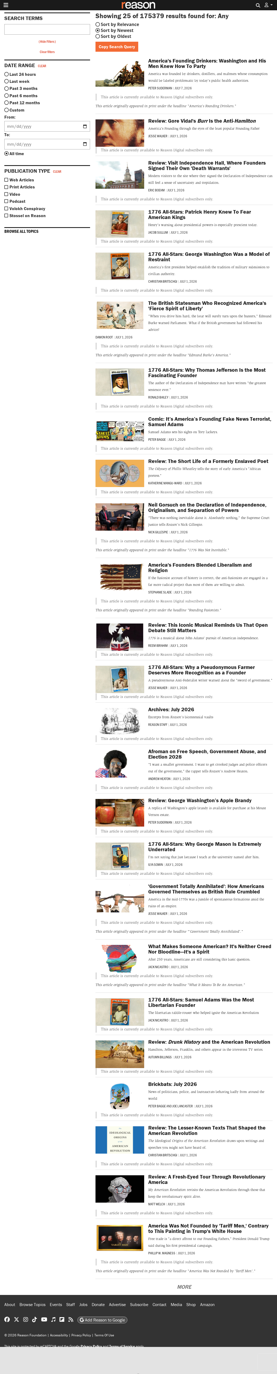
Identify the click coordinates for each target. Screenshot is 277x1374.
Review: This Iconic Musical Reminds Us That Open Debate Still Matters (208, 627)
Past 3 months (23, 88)
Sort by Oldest (116, 36)
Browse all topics (21, 231)
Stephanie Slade (160, 592)
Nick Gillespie (158, 532)
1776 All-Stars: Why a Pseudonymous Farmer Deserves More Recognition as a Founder (201, 670)
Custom (16, 110)
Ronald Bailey (158, 397)
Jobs (83, 1304)
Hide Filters (47, 41)
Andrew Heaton (159, 778)
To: (7, 134)
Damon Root (104, 337)
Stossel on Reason (27, 215)
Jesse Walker (157, 136)
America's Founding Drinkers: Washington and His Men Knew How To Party (207, 63)
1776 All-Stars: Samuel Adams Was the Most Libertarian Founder (201, 1002)
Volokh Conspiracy (27, 208)
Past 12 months (24, 102)
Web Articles (21, 179)
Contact (159, 1304)
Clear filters (47, 52)
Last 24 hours (22, 74)
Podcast (17, 201)
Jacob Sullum (158, 232)
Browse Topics (32, 1304)
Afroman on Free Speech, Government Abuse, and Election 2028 (207, 754)
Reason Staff (157, 724)
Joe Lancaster (182, 1106)
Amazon (207, 1304)
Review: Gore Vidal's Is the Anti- (202, 120)
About (9, 1304)
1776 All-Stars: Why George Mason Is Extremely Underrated (204, 846)
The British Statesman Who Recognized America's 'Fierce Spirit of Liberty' (207, 305)
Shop (191, 1304)
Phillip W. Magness (161, 1253)
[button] (269, 5)
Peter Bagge (157, 439)
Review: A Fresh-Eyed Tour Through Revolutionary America (206, 1179)
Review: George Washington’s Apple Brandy (200, 800)
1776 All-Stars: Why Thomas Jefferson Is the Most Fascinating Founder (207, 372)
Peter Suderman (160, 88)
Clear (42, 66)
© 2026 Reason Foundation (25, 1335)
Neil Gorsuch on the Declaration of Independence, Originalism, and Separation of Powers (207, 507)
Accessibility (59, 1335)
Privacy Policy (81, 1335)
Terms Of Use (104, 1335)
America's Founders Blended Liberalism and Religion (200, 567)
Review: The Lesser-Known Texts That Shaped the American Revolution (207, 1130)
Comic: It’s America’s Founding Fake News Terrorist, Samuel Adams (209, 421)
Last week (19, 81)
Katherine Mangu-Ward (165, 483)
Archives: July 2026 (171, 709)
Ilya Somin (155, 864)
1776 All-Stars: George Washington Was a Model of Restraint (209, 256)
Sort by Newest (117, 30)
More (184, 1286)
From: (9, 117)
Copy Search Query (117, 46)
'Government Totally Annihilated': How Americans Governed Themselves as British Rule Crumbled (206, 889)
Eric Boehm (156, 190)
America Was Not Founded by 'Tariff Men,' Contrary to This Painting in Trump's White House (208, 1228)
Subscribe (139, 1304)
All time (16, 153)
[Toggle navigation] (6, 5)
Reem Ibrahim (158, 645)
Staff (70, 1304)
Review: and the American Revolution (209, 1041)
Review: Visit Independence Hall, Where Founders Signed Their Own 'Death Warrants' (207, 165)
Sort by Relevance (120, 24)
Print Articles (22, 187)
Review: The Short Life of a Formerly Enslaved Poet (208, 461)
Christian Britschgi (162, 281)
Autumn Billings (160, 1057)
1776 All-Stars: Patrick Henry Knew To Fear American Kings (199, 214)
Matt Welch (156, 1204)
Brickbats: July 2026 (172, 1084)
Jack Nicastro (158, 967)
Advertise (117, 1304)
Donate (98, 1304)
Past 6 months (23, 95)
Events (56, 1304)
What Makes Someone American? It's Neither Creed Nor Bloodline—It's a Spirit (209, 949)
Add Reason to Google (102, 1320)
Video (14, 194)
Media (176, 1304)
